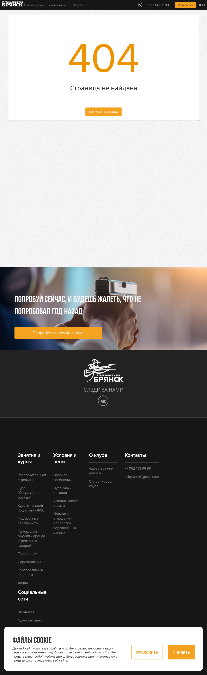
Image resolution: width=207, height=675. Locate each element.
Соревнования (29, 562)
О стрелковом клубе (100, 483)
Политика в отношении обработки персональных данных (65, 523)
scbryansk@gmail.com (142, 477)
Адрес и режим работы (101, 470)
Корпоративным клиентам (30, 572)
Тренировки (27, 554)
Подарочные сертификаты (28, 520)
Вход (202, 5)
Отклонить (147, 652)
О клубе (78, 5)
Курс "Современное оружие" (30, 493)
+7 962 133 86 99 (138, 468)
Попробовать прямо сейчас (58, 333)
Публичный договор (62, 490)
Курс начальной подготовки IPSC (31, 508)
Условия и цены (58, 5)
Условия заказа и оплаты (67, 503)
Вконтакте (26, 612)
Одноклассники (30, 620)
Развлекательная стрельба (32, 477)
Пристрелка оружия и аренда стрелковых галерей (31, 538)
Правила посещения (62, 477)
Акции (23, 583)
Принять (181, 652)
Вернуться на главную (103, 112)
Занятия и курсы (33, 5)
